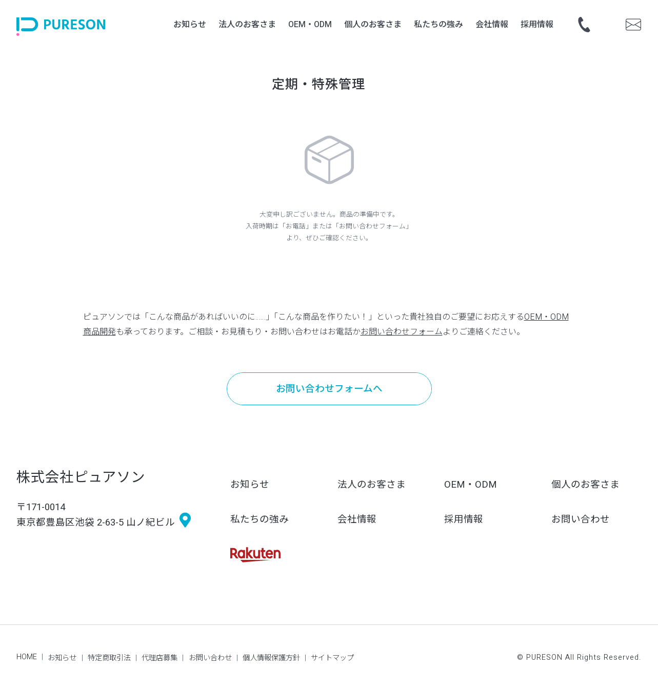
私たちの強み (259, 520)
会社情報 (356, 520)
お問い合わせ (580, 520)
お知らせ (249, 485)
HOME (26, 657)
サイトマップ (332, 658)
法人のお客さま (371, 485)
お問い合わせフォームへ (329, 389)
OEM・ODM (470, 485)
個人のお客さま (585, 485)
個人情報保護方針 (271, 658)
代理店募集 (159, 658)
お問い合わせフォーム (402, 332)
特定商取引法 (109, 658)
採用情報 (463, 520)
